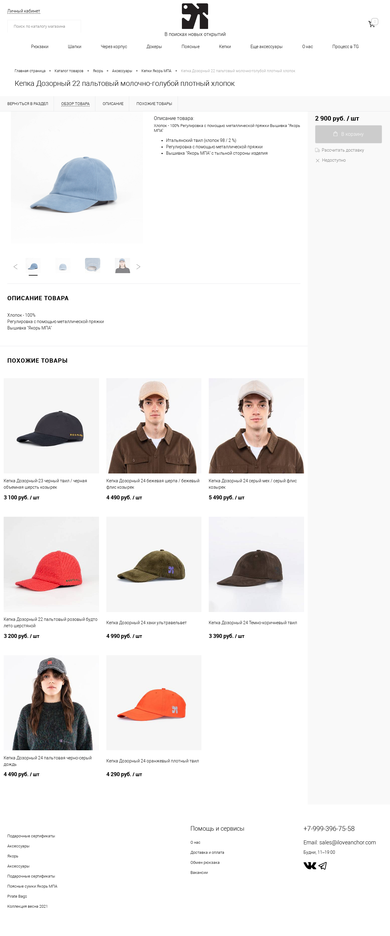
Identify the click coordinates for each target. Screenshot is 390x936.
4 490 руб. (154, 502)
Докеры (154, 46)
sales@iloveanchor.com (347, 843)
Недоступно (330, 160)
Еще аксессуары (266, 46)
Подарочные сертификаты (31, 836)
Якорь (12, 856)
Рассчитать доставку (339, 150)
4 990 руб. (154, 640)
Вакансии (199, 873)
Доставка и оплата (207, 853)
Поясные (191, 46)
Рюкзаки (39, 46)
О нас (307, 46)
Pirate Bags (17, 897)
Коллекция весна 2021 (27, 907)
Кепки (225, 46)
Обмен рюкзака (205, 863)
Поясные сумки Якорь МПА (32, 887)
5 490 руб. (256, 502)
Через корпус (114, 46)
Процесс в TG (345, 46)
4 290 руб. (154, 779)
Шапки (74, 46)
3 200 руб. (51, 640)
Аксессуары (18, 846)
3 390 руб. (256, 640)
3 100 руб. (51, 502)
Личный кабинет (23, 11)
